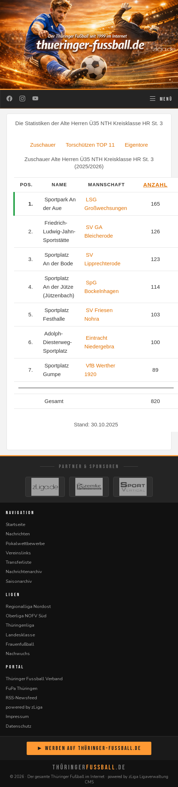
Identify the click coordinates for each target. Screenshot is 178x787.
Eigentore (136, 145)
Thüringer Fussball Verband (34, 679)
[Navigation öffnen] (160, 99)
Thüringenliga (20, 625)
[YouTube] (35, 99)
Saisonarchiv (19, 581)
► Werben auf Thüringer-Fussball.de (89, 748)
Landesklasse (20, 635)
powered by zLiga (24, 707)
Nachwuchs (18, 653)
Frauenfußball (20, 644)
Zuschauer (42, 145)
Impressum (17, 716)
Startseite (15, 524)
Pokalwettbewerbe (25, 543)
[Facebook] (9, 99)
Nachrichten (18, 534)
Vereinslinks (18, 553)
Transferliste (18, 562)
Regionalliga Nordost (28, 606)
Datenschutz (18, 726)
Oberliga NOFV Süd (26, 616)
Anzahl (155, 185)
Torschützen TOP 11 (90, 145)
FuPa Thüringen (21, 688)
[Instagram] (22, 99)
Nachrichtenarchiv (24, 571)
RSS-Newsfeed (21, 698)
